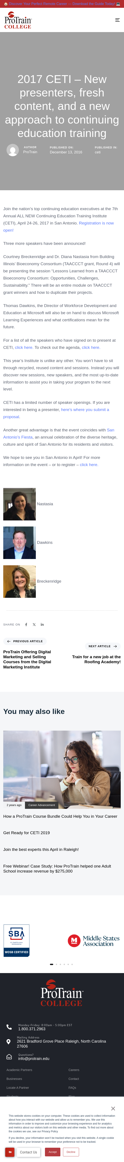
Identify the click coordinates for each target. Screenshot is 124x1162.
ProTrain (30, 152)
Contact (74, 1079)
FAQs (72, 1087)
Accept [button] (53, 1152)
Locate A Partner (18, 1087)
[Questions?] (62, 1057)
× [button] (113, 1108)
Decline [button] (71, 1152)
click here (23, 347)
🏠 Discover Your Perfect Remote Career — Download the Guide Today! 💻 (62, 4)
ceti (98, 152)
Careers (74, 1070)
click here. (91, 347)
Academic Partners (19, 1070)
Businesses (14, 1079)
